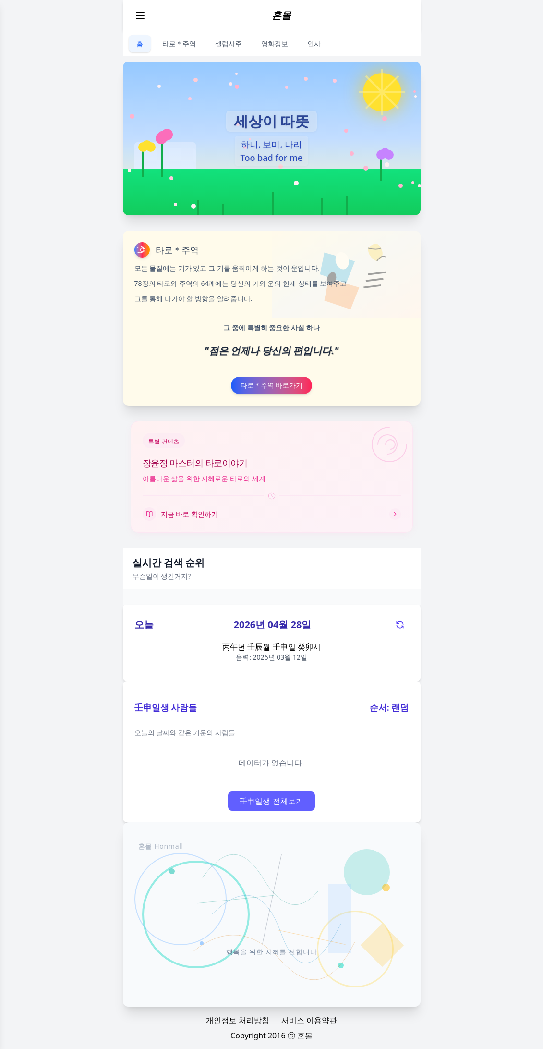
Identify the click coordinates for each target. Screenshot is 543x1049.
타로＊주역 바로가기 (272, 385)
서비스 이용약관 (309, 1020)
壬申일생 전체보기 (271, 801)
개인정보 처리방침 (237, 1020)
